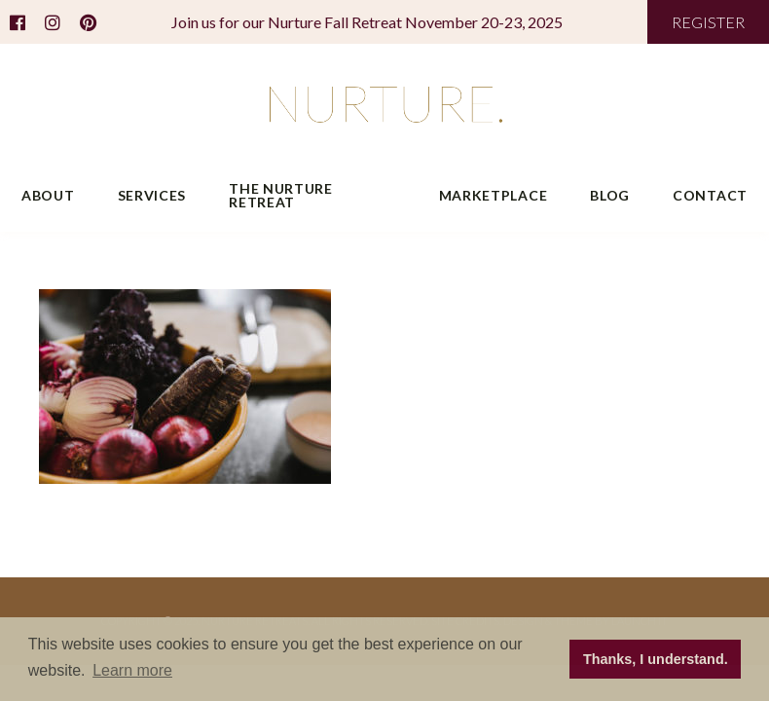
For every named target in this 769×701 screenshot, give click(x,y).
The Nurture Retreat (281, 195)
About (48, 195)
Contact (710, 195)
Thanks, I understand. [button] (655, 659)
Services (152, 195)
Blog (610, 195)
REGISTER (708, 22)
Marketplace (493, 195)
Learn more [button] (132, 670)
